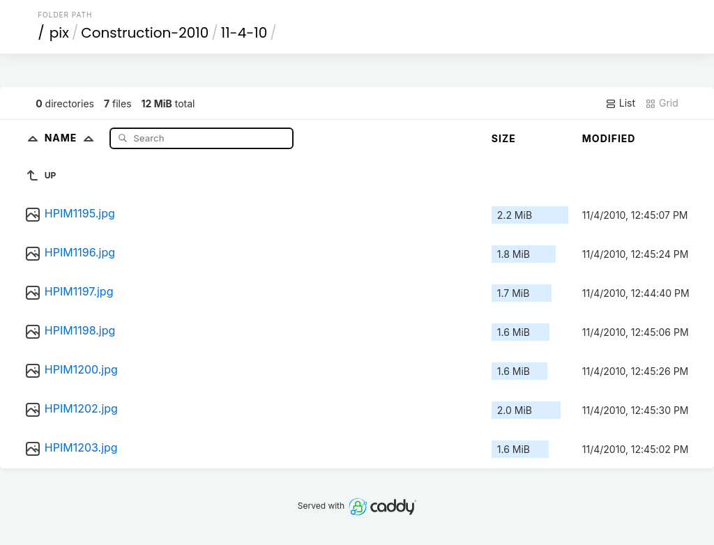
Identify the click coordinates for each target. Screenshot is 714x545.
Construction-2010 (144, 33)
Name (72, 138)
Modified (609, 138)
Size (504, 138)
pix (59, 33)
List (620, 103)
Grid (661, 103)
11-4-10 (244, 33)
